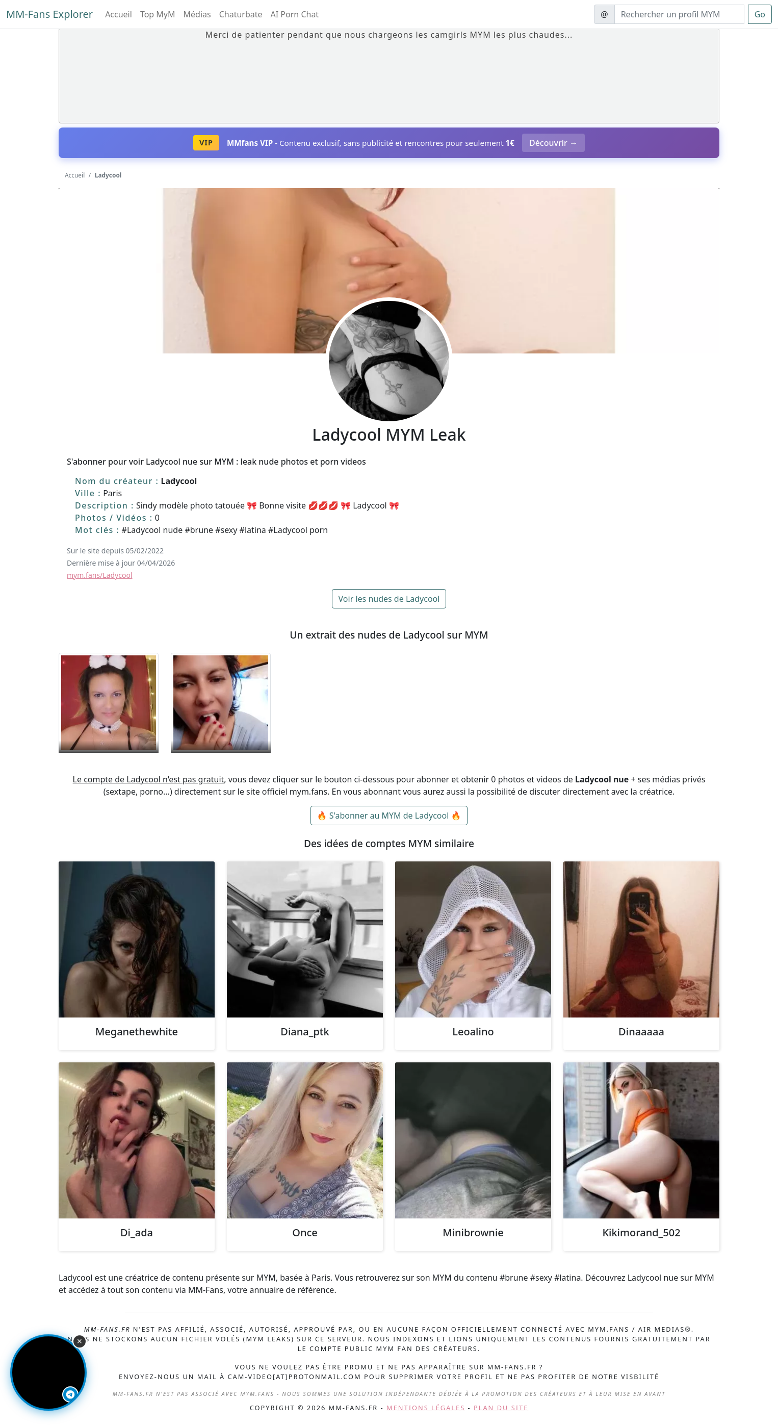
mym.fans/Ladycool (100, 575)
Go (760, 14)
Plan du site (501, 1407)
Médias (197, 14)
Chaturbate (241, 14)
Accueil (118, 14)
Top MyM (157, 14)
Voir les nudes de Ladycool (389, 598)
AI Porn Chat (295, 14)
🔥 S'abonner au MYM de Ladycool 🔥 (389, 815)
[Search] (679, 14)
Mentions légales (425, 1407)
